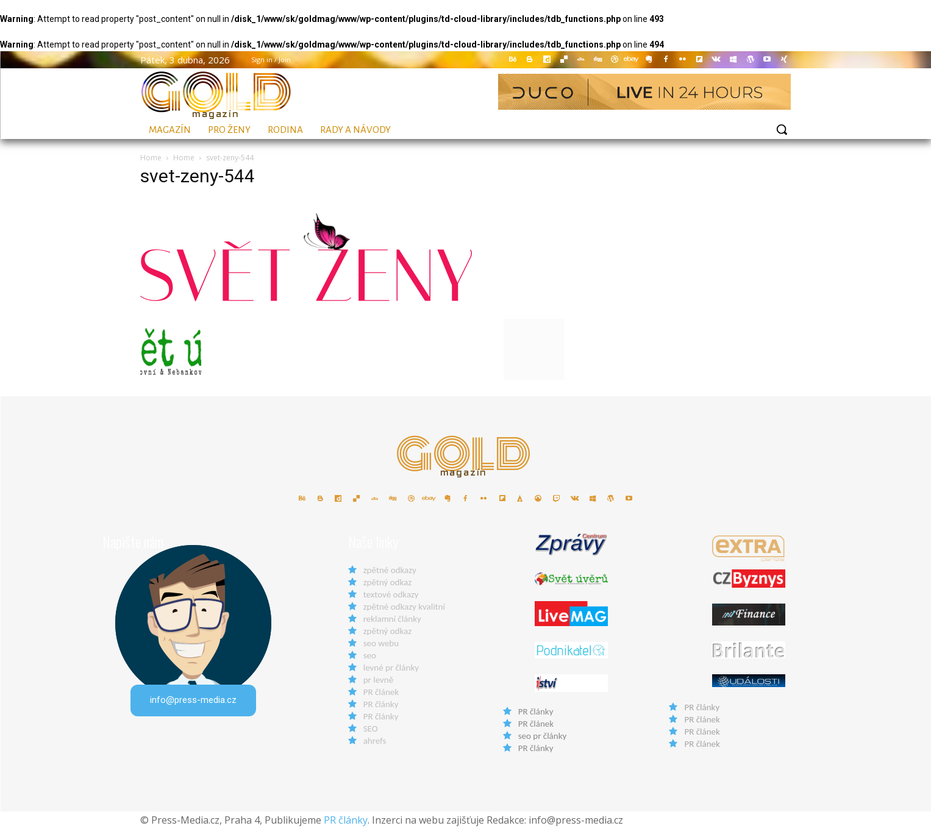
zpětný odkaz (387, 588)
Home (151, 157)
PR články (381, 710)
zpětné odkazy (389, 576)
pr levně (378, 685)
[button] (781, 129)
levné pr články (391, 673)
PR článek (381, 698)
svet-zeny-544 (197, 176)
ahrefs (375, 746)
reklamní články (392, 624)
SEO (370, 734)
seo (369, 661)
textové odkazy (391, 600)
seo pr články (542, 741)
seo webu (381, 649)
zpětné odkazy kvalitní (404, 612)
